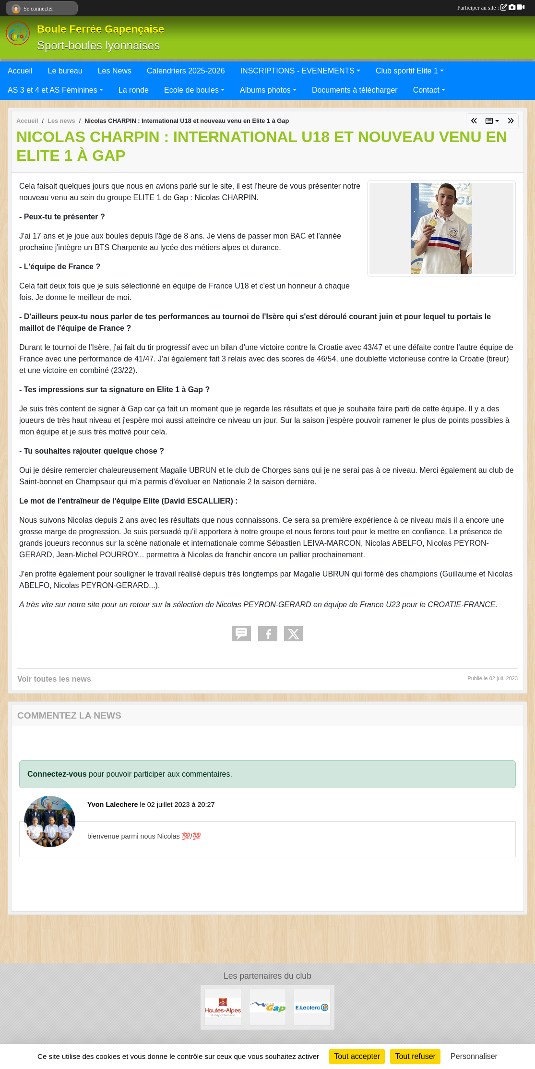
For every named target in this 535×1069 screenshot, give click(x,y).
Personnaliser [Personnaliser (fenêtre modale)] (474, 1056)
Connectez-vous (57, 774)
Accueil (20, 71)
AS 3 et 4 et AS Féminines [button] (52, 90)
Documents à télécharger (355, 90)
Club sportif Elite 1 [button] (407, 71)
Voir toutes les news (54, 679)
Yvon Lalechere (112, 804)
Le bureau (65, 71)
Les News (114, 71)
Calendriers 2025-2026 (186, 71)
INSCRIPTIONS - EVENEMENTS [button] (297, 71)
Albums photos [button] (265, 90)
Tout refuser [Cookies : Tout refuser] (415, 1056)
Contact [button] (426, 90)
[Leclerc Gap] (312, 1007)
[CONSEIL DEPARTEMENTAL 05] (222, 1007)
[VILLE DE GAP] (267, 1007)
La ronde (134, 90)
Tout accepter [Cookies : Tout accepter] (357, 1056)
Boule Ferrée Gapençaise (100, 29)
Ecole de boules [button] (191, 90)
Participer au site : (490, 7)
